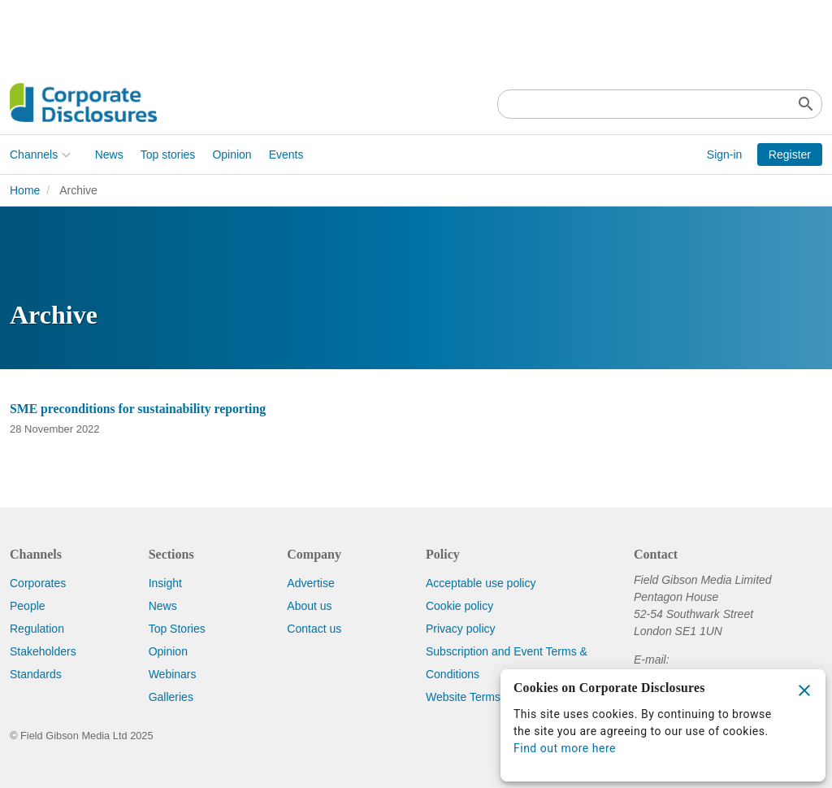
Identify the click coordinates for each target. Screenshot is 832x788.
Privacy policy (461, 628)
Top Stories (177, 628)
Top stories (168, 154)
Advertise (310, 583)
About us (309, 605)
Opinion (231, 154)
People (28, 605)
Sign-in (725, 154)
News (109, 154)
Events (286, 154)
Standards (36, 674)
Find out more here (565, 748)
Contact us (314, 628)
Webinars (173, 674)
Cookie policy (459, 605)
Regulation (37, 628)
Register (790, 154)
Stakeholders (43, 651)
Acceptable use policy (480, 583)
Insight (165, 583)
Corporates (38, 583)
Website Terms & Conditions (497, 696)
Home (25, 190)
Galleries (171, 696)
